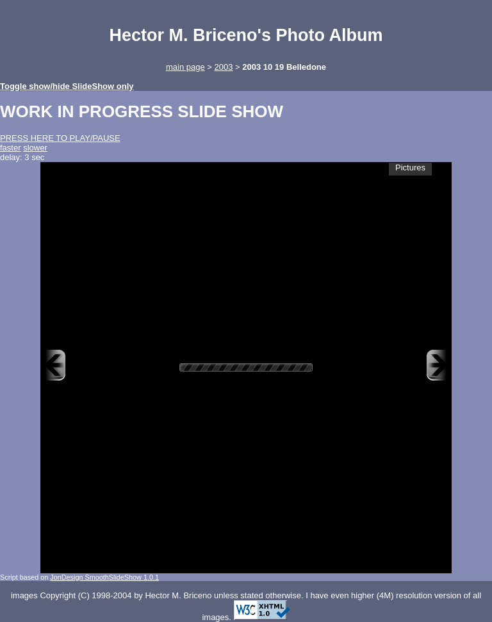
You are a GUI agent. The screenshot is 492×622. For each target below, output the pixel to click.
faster (10, 147)
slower (35, 147)
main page (185, 67)
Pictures (410, 167)
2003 (223, 67)
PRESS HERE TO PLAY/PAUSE (60, 138)
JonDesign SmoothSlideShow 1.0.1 (104, 577)
